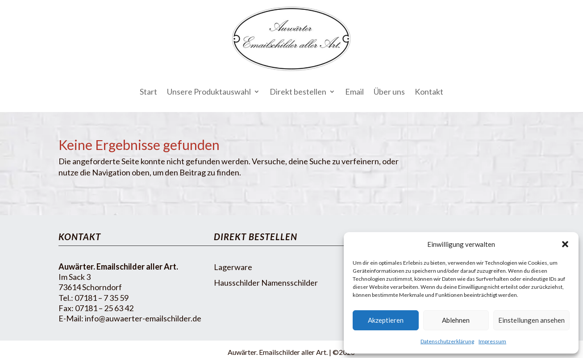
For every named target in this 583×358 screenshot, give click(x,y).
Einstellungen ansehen (531, 320)
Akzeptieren (386, 320)
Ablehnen (456, 320)
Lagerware (233, 267)
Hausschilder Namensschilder (266, 282)
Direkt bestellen (298, 91)
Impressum (492, 341)
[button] (565, 244)
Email (354, 91)
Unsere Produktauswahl (209, 91)
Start (148, 91)
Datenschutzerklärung (447, 341)
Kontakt (429, 91)
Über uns (389, 91)
